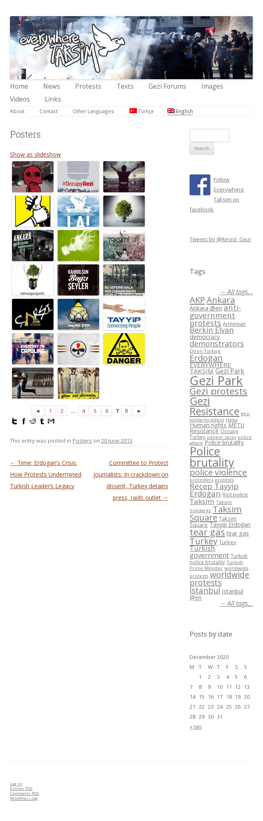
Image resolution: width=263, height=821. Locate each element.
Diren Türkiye (205, 351)
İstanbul (205, 590)
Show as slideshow (35, 154)
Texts (125, 86)
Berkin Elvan (212, 330)
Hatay (232, 420)
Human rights (208, 425)
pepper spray (221, 437)
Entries (21, 788)
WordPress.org (24, 798)
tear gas (207, 532)
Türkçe (141, 111)
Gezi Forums (167, 86)
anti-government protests (215, 315)
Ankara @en (206, 308)
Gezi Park (229, 370)
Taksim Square (215, 513)
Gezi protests (218, 391)
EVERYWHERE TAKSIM (210, 368)
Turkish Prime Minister (216, 565)
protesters (201, 480)
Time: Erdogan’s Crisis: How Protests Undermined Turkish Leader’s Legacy (45, 474)
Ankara (221, 299)
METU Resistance (217, 428)
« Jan (196, 726)
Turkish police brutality (219, 559)
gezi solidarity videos (220, 417)
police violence (218, 472)
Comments (24, 793)
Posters (82, 440)
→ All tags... (236, 292)
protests (224, 480)
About (17, 111)
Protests (88, 86)
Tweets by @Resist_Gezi (220, 239)
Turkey (203, 541)
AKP (197, 299)
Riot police (235, 494)
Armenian (234, 323)
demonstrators (217, 344)
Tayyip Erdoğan (230, 524)
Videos (20, 99)
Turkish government (209, 551)
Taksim (202, 501)
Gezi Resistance (214, 406)
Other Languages (93, 111)
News (51, 86)
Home (19, 86)
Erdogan (206, 357)
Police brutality (224, 442)
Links (53, 99)
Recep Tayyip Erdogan (214, 490)
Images (212, 86)
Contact (48, 111)
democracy (205, 337)
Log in (16, 784)
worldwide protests (219, 578)
